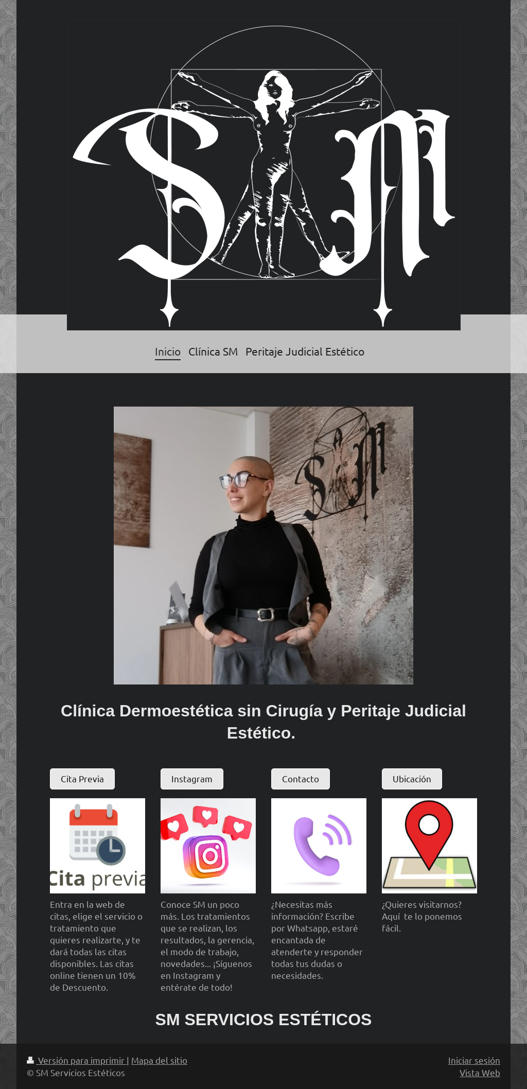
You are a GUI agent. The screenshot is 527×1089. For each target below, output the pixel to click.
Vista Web (480, 1072)
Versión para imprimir (77, 1060)
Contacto (300, 778)
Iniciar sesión (474, 1060)
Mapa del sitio (159, 1060)
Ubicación (412, 778)
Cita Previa (82, 778)
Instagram (192, 778)
